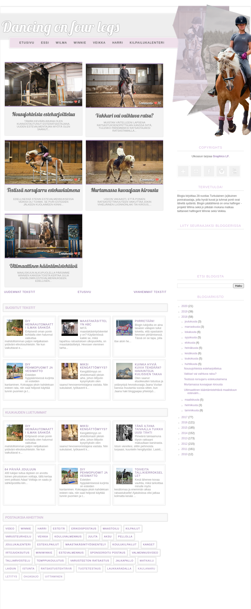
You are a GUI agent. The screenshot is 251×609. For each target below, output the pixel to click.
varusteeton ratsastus (89, 560)
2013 (185, 438)
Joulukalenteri (18, 544)
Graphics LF (221, 156)
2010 (185, 454)
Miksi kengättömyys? (93, 366)
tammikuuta (192, 410)
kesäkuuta (191, 353)
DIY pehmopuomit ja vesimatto (39, 368)
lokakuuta (191, 332)
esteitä (59, 528)
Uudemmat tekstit (19, 292)
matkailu (147, 560)
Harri (117, 42)
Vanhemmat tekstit (150, 292)
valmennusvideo (145, 552)
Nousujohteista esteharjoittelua (43, 114)
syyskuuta (191, 337)
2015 (185, 427)
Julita (93, 536)
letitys (11, 576)
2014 (185, 433)
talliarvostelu (17, 560)
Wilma (61, 42)
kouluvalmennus (68, 536)
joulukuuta (191, 321)
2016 (185, 422)
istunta (28, 568)
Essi (45, 42)
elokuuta (190, 342)
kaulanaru (146, 568)
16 (159, 103)
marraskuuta (193, 326)
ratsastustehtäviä (56, 568)
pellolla (125, 536)
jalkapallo (124, 560)
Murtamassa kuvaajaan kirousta (124, 190)
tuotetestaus (89, 568)
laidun (10, 568)
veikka (43, 536)
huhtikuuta (191, 364)
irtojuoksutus (17, 552)
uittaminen (53, 576)
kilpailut (133, 528)
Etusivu (26, 42)
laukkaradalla (119, 568)
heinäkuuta (192, 347)
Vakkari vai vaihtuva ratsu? (124, 115)
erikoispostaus (83, 528)
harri (42, 528)
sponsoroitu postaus (108, 552)
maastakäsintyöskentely (85, 544)
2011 (185, 449)
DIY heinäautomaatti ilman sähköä (39, 324)
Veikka (99, 42)
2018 (185, 316)
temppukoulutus (50, 560)
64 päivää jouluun (20, 469)
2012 (185, 443)
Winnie (80, 42)
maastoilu (111, 528)
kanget (149, 544)
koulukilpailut (125, 544)
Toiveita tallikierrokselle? (149, 473)
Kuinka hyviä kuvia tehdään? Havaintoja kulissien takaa (148, 369)
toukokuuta (192, 358)
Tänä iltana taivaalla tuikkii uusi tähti (149, 429)
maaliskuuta (192, 399)
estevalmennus (71, 552)
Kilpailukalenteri (147, 42)
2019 (185, 311)
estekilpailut (48, 544)
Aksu (108, 536)
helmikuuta (192, 405)
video (9, 528)
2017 (185, 417)
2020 (185, 306)
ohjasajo (31, 576)
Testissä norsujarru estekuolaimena (43, 190)
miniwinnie (44, 552)
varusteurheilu (18, 536)
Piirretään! (144, 321)
